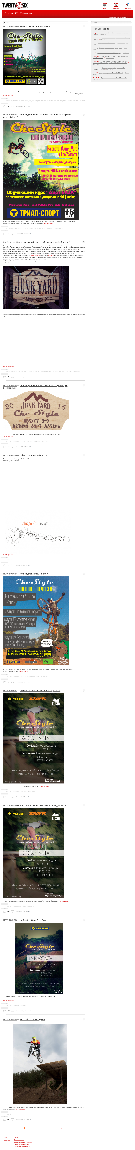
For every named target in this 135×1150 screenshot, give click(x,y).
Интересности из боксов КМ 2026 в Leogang (109, 53)
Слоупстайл (54, 228)
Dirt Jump (36, 676)
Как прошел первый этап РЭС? (106, 43)
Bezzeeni (96, 64)
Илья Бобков (15, 371)
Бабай (8, 371)
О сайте (16, 1137)
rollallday (29, 371)
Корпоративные (26, 13)
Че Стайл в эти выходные (32, 1019)
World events (103, 34)
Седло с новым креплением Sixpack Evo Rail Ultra (114, 78)
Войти (5, 1137)
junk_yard (31, 100)
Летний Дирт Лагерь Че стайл (34, 574)
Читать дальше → (8, 95)
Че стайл (9, 560)
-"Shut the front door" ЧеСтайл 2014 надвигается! (43, 805)
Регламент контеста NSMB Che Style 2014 (40, 690)
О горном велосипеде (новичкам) (23, 1142)
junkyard (37, 100)
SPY (94, 48)
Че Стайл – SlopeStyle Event (33, 920)
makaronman (96, 38)
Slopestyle (50, 100)
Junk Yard (44, 100)
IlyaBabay (7, 242)
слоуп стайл (68, 371)
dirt (55, 100)
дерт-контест (44, 676)
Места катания (110, 58)
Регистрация (7, 1140)
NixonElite (51, 255)
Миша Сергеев (35, 255)
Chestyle (75, 100)
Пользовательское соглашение (22, 1146)
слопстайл (23, 791)
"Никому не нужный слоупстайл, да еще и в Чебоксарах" (43, 242)
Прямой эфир (101, 28)
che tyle (70, 100)
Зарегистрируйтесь (114, 17)
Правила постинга (19, 1140)
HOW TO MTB (10, 26)
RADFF (35, 371)
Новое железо (97, 79)
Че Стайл (82, 100)
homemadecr (96, 56)
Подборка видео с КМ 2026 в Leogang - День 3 (109, 48)
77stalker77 (96, 78)
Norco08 (95, 73)
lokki (94, 53)
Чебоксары (47, 371)
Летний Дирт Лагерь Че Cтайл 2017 (17, 100)
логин (128, 17)
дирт (58, 100)
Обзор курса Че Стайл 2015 (33, 455)
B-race (95, 43)
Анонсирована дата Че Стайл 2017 (37, 26)
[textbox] (45, 22)
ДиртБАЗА (40, 228)
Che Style (27, 228)
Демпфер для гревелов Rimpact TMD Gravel (111, 73)
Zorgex (95, 33)
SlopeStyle (16, 1005)
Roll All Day (22, 371)
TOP (16, 13)
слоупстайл (63, 100)
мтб (7, 228)
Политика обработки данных (21, 1144)
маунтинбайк (13, 228)
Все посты (9, 13)
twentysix (20, 228)
